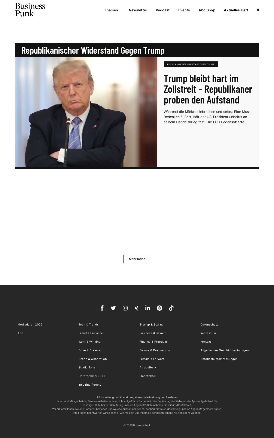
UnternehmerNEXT (92, 376)
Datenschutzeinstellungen (219, 358)
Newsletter (138, 10)
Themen (112, 10)
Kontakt (206, 341)
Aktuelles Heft (236, 10)
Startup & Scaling (152, 324)
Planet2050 (148, 376)
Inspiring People (90, 384)
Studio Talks (87, 367)
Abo (20, 333)
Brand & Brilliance (91, 333)
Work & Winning (90, 341)
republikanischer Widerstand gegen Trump (190, 64)
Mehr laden (137, 259)
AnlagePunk (148, 367)
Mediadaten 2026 (30, 324)
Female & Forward (152, 358)
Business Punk (30, 10)
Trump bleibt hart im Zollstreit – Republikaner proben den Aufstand (208, 89)
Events (184, 10)
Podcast (163, 10)
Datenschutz (209, 324)
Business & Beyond (153, 333)
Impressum (208, 333)
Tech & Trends (89, 324)
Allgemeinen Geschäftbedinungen (225, 350)
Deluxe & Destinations (155, 350)
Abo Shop (207, 10)
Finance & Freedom (153, 341)
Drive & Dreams (89, 350)
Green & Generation (93, 358)
